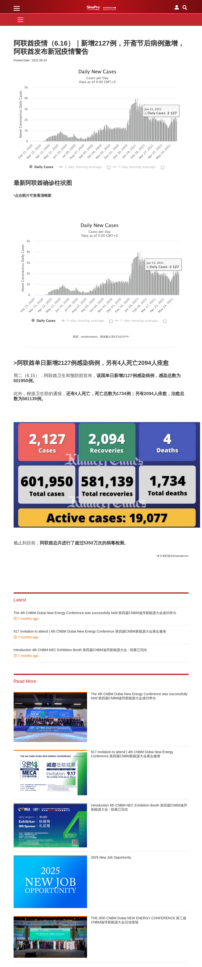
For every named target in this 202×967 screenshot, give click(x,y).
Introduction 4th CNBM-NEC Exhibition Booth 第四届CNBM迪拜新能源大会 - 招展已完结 (80, 650)
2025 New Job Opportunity (111, 857)
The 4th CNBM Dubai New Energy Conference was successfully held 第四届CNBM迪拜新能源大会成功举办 (95, 613)
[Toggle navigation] (20, 20)
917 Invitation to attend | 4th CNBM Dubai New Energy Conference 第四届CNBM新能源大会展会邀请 (90, 631)
